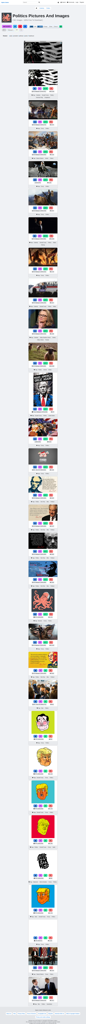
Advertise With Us (59, 1013)
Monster (40, 620)
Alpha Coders (5, 2)
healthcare (31, 36)
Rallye (54, 242)
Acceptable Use (42, 1013)
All (4, 30)
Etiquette (50, 1013)
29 (45, 88)
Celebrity (41, 8)
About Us (8, 1013)
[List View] (35, 26)
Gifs (21, 30)
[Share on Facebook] (25, 26)
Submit (63, 2)
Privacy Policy (21, 1013)
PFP (17, 30)
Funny (42, 128)
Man (42, 708)
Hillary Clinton (40, 339)
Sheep (49, 369)
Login (77, 2)
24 (45, 236)
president (15, 36)
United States (51, 415)
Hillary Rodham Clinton (45, 337)
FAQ (14, 1013)
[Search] (39, 2)
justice (26, 36)
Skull (36, 916)
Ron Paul (43, 501)
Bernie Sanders (43, 882)
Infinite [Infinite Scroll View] (40, 26)
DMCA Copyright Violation (73, 1013)
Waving (43, 244)
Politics (48, 8)
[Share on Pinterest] (20, 26)
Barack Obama (39, 158)
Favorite (7, 26)
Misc (48, 501)
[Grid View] (31, 26)
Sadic (54, 847)
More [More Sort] (56, 26)
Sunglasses (47, 97)
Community (70, 2)
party (11, 36)
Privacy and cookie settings (43, 1017)
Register (82, 2)
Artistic (46, 158)
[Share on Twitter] (15, 26)
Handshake (49, 1004)
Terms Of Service (31, 1013)
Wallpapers (10, 30)
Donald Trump (45, 95)
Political (52, 501)
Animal (45, 369)
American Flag (39, 97)
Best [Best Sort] (50, 26)
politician (21, 36)
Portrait (47, 339)
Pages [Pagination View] (45, 26)
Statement (35, 882)
